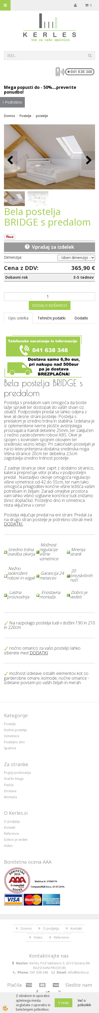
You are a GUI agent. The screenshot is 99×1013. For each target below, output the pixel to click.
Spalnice (10, 748)
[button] (88, 160)
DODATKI (13, 524)
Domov (9, 116)
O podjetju (12, 821)
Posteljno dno (14, 742)
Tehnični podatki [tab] (51, 317)
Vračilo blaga (13, 778)
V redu (63, 1002)
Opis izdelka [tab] (18, 317)
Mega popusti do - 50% (28, 87)
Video (8, 845)
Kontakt (9, 827)
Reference (11, 833)
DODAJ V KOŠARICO (49, 305)
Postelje (25, 116)
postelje (42, 116)
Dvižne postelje (15, 730)
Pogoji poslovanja (17, 772)
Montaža (10, 797)
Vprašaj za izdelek (53, 247)
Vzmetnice (11, 736)
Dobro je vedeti (15, 839)
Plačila (8, 785)
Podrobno (12, 102)
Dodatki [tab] (81, 317)
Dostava (10, 791)
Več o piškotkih (84, 1002)
